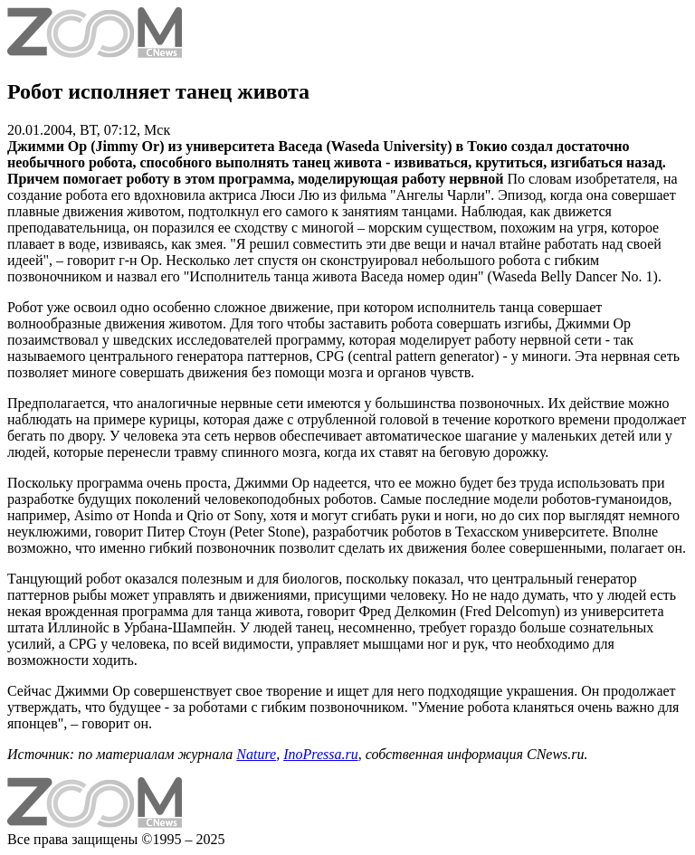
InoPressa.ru (320, 754)
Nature (256, 754)
